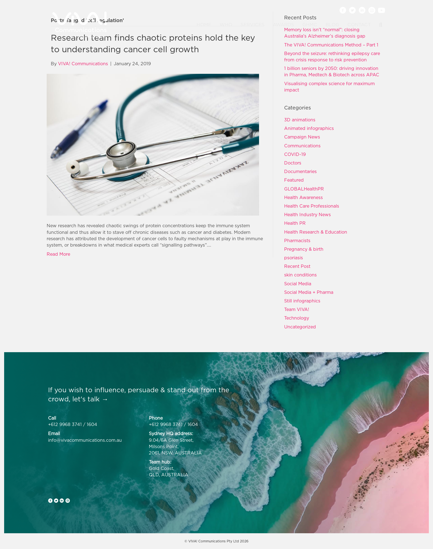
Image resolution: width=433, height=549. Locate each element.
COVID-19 (295, 154)
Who (226, 24)
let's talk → (90, 398)
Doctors (292, 162)
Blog (332, 24)
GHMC (309, 24)
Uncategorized (300, 326)
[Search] (378, 25)
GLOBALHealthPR (304, 188)
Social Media (297, 283)
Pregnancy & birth (303, 249)
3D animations (299, 119)
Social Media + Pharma (308, 292)
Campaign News (302, 136)
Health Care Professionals (311, 205)
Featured (294, 179)
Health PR (295, 223)
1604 (92, 424)
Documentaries (300, 171)
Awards (283, 24)
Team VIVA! (296, 309)
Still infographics (302, 300)
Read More (58, 254)
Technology (296, 317)
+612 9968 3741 (65, 424)
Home (204, 24)
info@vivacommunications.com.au (85, 440)
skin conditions (300, 274)
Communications (302, 145)
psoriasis (293, 257)
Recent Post (297, 266)
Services (253, 24)
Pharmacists (297, 240)
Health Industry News (307, 214)
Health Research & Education (315, 231)
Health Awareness (303, 197)
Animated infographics (309, 128)
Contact (359, 24)
